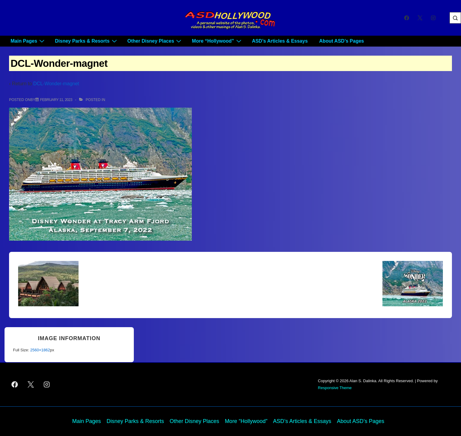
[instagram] (433, 18)
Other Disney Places (155, 41)
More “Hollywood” (217, 41)
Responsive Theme (335, 388)
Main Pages (28, 41)
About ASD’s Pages (341, 41)
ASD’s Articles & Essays (280, 41)
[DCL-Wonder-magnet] (56, 100)
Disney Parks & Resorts (86, 41)
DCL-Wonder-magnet (56, 83)
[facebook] (406, 18)
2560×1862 (40, 350)
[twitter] (419, 18)
